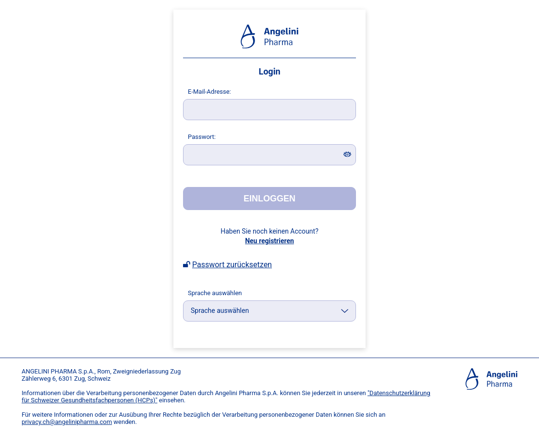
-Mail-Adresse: (209, 91)
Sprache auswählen (215, 293)
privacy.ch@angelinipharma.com (67, 421)
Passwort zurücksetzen (232, 264)
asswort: (202, 136)
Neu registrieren (269, 241)
